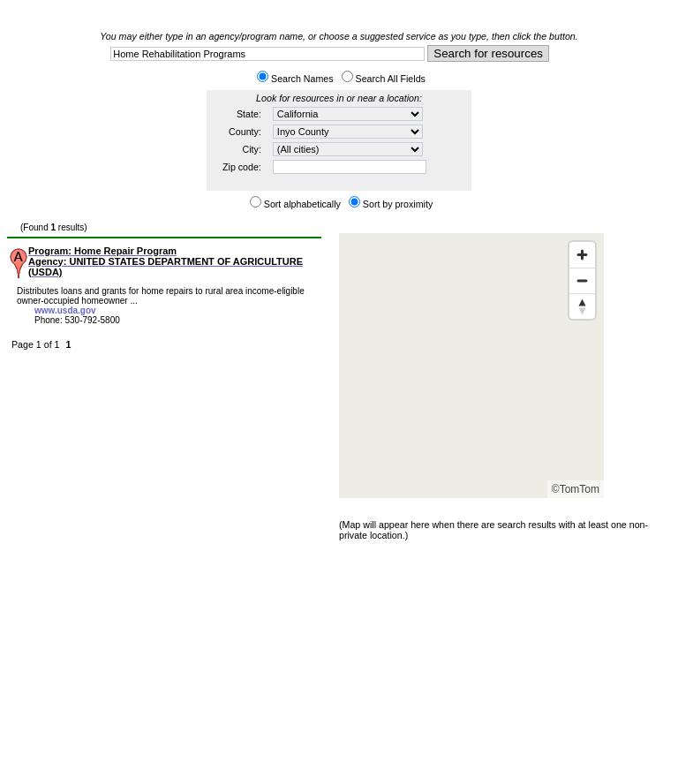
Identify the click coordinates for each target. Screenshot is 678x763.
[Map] (471, 365)
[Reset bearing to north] (582, 306)
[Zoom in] (582, 255)
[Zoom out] (582, 280)
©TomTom (575, 489)
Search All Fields (391, 78)
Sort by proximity (398, 204)
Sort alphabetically (302, 204)
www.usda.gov (65, 310)
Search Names (302, 78)
